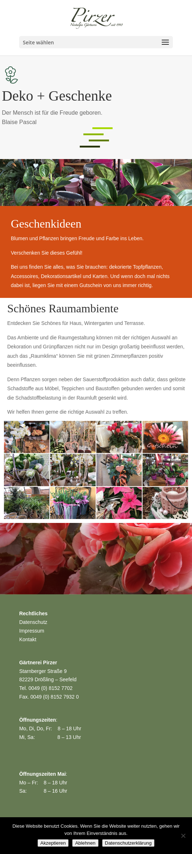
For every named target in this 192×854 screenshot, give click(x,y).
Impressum (31, 631)
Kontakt (27, 639)
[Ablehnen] (183, 835)
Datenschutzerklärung (128, 843)
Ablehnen (85, 843)
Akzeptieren (53, 843)
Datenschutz (33, 622)
